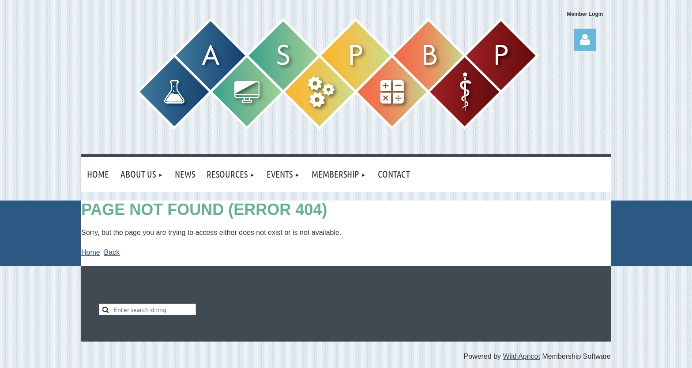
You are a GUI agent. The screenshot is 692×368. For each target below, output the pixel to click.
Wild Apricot (521, 356)
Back (112, 252)
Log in (585, 40)
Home (90, 252)
